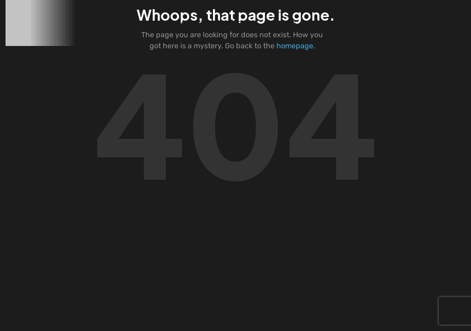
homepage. (295, 45)
